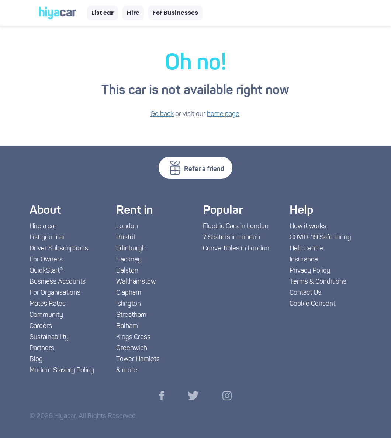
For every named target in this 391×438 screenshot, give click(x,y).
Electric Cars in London (236, 226)
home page (223, 114)
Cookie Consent (312, 304)
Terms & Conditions (318, 281)
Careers (41, 326)
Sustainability (49, 337)
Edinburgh (131, 248)
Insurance (304, 259)
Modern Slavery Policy (62, 370)
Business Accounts (58, 281)
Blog (36, 359)
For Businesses (175, 13)
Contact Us (305, 293)
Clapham (128, 293)
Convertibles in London (236, 248)
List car (102, 13)
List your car (47, 237)
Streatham (131, 315)
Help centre (306, 248)
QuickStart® (46, 270)
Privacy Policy (310, 270)
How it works (308, 226)
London (127, 226)
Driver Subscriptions (59, 248)
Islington (128, 304)
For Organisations (55, 293)
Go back (162, 114)
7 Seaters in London (231, 237)
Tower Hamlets (138, 359)
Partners (42, 348)
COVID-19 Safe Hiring (320, 237)
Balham (127, 326)
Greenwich (131, 348)
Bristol (125, 237)
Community (46, 315)
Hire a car (43, 226)
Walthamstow (136, 281)
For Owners (46, 259)
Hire (133, 13)
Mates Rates (48, 304)
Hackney (129, 259)
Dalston (127, 270)
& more (126, 370)
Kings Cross (133, 337)
